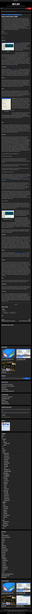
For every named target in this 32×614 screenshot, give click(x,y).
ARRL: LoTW (5, 483)
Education (3, 435)
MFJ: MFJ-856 (6, 464)
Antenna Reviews (5, 473)
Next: (23, 320)
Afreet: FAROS (3, 14)
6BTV (4, 440)
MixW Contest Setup (6, 521)
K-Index (3, 543)
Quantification (5, 511)
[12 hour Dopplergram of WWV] (23, 353)
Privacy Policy (3, 554)
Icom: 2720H (6, 479)
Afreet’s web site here (14, 69)
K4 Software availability (5, 389)
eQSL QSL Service (6, 488)
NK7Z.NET (16, 4)
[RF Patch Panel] (9, 366)
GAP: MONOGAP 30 (6, 476)
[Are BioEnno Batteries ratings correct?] (9, 353)
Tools (4, 518)
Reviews (13, 14)
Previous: (9, 320)
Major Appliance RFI (5, 567)
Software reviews (16, 14)
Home (5, 610)
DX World (5, 487)
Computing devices (5, 560)
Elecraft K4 (4, 445)
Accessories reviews (6, 453)
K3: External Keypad (7, 443)
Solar (3, 572)
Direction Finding (5, 506)
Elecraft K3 (4, 442)
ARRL (4, 503)
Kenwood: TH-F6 (6, 480)
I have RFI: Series (5, 508)
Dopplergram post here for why (20, 252)
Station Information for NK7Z (5, 575)
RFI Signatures (5, 513)
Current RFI (3, 540)
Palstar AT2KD (6, 466)
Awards (3, 533)
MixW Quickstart (5, 523)
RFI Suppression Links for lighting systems (7, 573)
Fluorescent (4, 562)
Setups (3, 520)
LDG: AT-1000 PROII (6, 462)
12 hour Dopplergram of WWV (20, 359)
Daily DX (5, 485)
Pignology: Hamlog (6, 498)
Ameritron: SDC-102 (7, 457)
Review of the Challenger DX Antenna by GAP (8, 391)
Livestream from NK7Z (5, 550)
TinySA (5, 468)
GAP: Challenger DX (6, 474)
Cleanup (4, 505)
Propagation (9, 14)
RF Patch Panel (4, 372)
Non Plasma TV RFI (5, 568)
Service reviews (5, 482)
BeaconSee (4, 58)
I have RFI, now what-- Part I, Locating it (7, 384)
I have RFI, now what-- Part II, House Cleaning (8, 386)
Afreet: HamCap (6, 493)
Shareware (4, 526)
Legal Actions (5, 510)
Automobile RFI (4, 558)
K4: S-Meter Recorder (5, 549)
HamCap (28, 53)
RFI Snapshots (4, 557)
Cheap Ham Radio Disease (5, 535)
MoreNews (19, 613)
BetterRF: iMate (6, 459)
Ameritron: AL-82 (6, 454)
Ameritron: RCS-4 (6, 456)
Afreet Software (17, 42)
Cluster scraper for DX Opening (6, 537)
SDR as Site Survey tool (6, 515)
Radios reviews (5, 477)
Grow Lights (4, 563)
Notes (3, 448)
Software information (5, 525)
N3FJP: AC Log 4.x (6, 497)
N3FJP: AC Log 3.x (6, 495)
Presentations (4, 552)
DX (2, 446)
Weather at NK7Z (4, 577)
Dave (3, 31)
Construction (4, 439)
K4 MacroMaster (4, 387)
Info (6, 14)
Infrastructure (4, 565)
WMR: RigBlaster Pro (7, 469)
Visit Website (5, 312)
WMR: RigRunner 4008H (7, 471)
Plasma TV (3, 570)
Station (20, 14)
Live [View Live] (29, 9)
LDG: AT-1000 (6, 461)
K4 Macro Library (4, 545)
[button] (2, 8)
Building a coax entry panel (5, 403)
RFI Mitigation (4, 502)
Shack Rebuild (5, 516)
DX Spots (3, 542)
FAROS (26, 57)
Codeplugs (3, 538)
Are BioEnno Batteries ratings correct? (8, 359)
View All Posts (12, 312)
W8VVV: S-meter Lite (7, 500)
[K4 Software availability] (23, 600)
